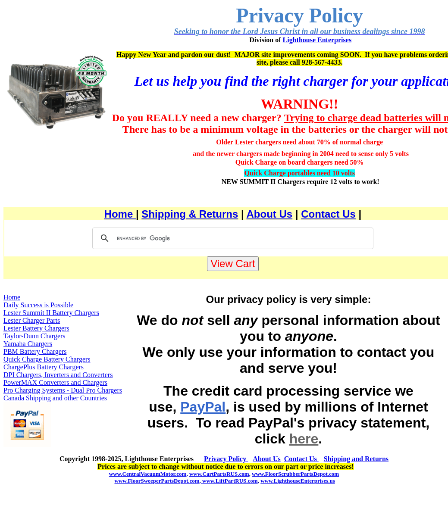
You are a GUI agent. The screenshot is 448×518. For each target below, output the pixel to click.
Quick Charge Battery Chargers (47, 359)
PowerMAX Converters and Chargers (55, 382)
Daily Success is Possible (38, 305)
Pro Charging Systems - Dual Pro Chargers (62, 390)
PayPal (203, 407)
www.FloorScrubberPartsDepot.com (295, 474)
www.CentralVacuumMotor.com (148, 474)
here (304, 438)
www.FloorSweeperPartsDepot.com (156, 480)
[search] (231, 238)
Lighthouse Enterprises (317, 40)
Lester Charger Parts (31, 320)
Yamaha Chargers (27, 343)
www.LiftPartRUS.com (229, 480)
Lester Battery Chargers (36, 328)
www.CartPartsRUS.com (219, 474)
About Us (270, 214)
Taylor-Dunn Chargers (34, 336)
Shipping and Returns (356, 458)
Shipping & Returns (189, 214)
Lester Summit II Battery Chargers (51, 312)
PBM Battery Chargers (34, 351)
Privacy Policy (226, 458)
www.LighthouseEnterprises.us (297, 480)
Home (120, 214)
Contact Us (328, 214)
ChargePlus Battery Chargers (43, 367)
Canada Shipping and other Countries (55, 398)
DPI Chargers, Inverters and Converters (58, 374)
